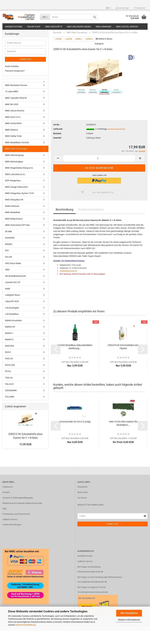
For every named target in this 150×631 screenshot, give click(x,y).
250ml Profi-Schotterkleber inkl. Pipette (123, 352)
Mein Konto (82, 497)
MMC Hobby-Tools (13, 141)
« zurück (68, 44)
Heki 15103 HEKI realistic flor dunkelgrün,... (123, 428)
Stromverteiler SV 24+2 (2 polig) (75, 426)
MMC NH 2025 (11, 109)
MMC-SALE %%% (13, 122)
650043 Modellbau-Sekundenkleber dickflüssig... (74, 352)
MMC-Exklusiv (11, 135)
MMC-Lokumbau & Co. (15, 179)
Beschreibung (64, 214)
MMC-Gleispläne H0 (14, 204)
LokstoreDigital (12, 313)
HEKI (7, 274)
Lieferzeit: (58, 134)
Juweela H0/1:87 (12, 287)
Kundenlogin (122, 8)
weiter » (78, 44)
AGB (4, 513)
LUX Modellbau (12, 319)
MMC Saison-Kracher (14, 115)
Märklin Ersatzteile (13, 325)
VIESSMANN (11, 395)
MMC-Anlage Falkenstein (16, 192)
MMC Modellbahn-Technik (17, 147)
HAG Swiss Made (13, 268)
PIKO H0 (9, 363)
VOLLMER (9, 402)
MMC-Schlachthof (13, 128)
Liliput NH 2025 (12, 306)
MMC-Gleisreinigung (14, 160)
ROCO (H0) (10, 370)
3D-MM (8, 236)
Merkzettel (139, 8)
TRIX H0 (9, 382)
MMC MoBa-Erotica (14, 224)
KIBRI (7, 293)
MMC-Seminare (103, 26)
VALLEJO (9, 389)
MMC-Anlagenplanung (79, 26)
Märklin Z (9, 344)
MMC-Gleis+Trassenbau (16, 154)
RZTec (8, 376)
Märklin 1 (9, 338)
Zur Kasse (82, 502)
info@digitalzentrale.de (68, 276)
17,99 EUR (25, 449)
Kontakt (5, 497)
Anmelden (25, 64)
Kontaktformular (84, 561)
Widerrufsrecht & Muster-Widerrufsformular (22, 508)
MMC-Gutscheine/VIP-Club (17, 230)
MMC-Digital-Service (127, 26)
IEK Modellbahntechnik (15, 281)
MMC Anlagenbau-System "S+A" (19, 198)
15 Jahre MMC (11, 96)
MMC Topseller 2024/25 (16, 103)
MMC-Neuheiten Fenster (16, 90)
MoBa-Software (12, 211)
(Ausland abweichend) (116, 134)
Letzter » (89, 44)
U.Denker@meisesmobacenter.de (92, 597)
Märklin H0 (10, 332)
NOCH (8, 357)
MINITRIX (9, 351)
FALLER (8, 262)
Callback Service (10, 524)
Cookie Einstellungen (11, 529)
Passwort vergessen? (15, 76)
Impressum (7, 492)
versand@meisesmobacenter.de (92, 587)
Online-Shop (33, 26)
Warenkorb (82, 492)
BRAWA (8, 249)
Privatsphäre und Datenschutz (16, 519)
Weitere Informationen (129, 619)
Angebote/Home (13, 26)
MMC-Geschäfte (53, 26)
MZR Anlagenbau (13, 185)
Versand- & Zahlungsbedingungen (17, 502)
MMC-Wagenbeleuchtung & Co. (19, 173)
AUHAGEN (9, 243)
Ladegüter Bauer (12, 300)
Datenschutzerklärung (25, 625)
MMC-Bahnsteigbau (14, 166)
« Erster (58, 44)
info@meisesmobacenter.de (90, 576)
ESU (7, 255)
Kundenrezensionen (91, 214)
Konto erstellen (12, 71)
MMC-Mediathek (12, 217)
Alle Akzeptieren (129, 613)
